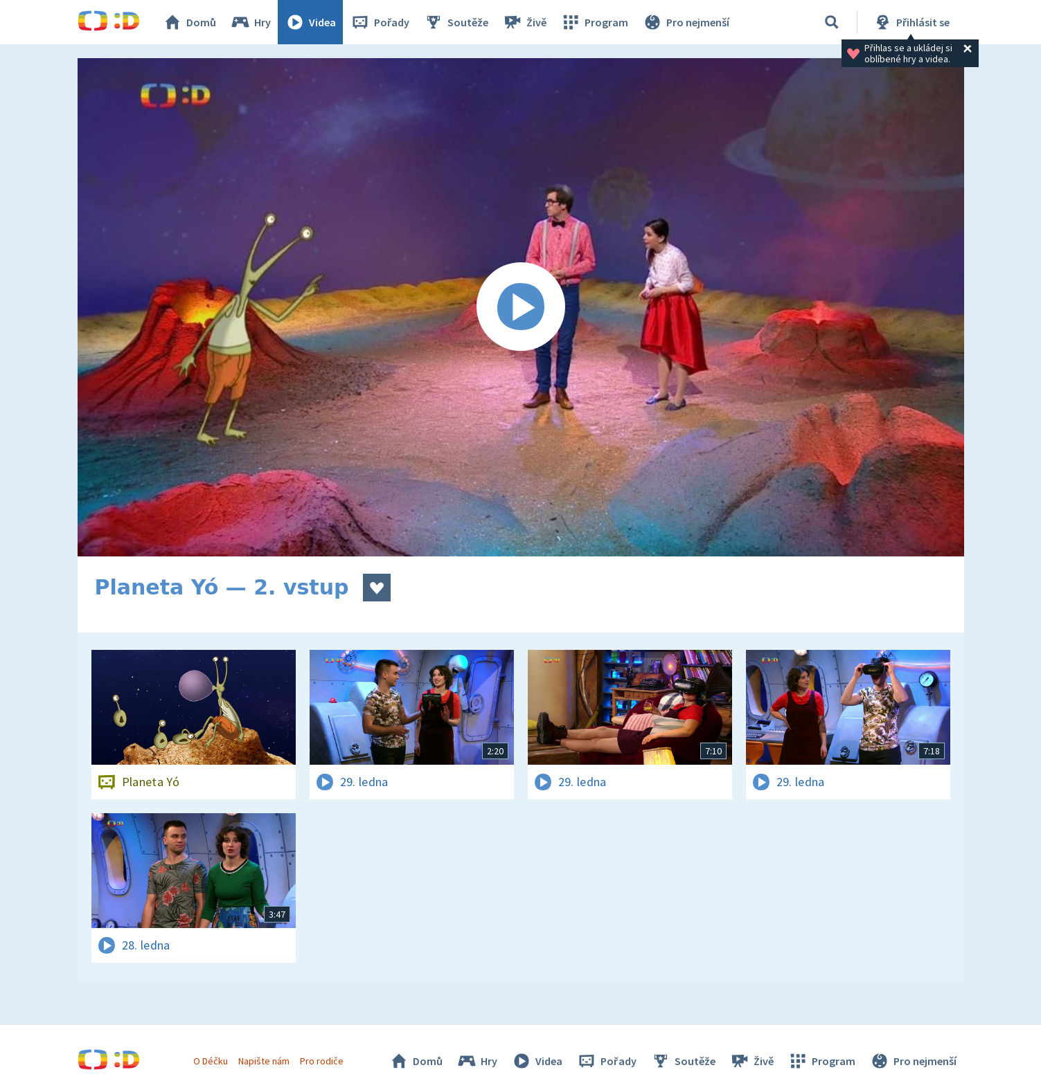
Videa (310, 22)
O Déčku (210, 1061)
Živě (524, 22)
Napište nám (264, 1061)
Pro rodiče (322, 1061)
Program (594, 22)
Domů (189, 22)
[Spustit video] (521, 307)
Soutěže (455, 22)
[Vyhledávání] (832, 22)
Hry (250, 22)
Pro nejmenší (685, 22)
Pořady (379, 22)
